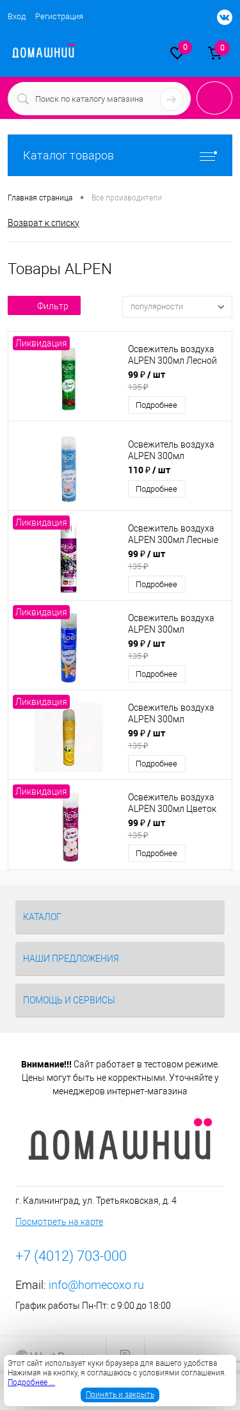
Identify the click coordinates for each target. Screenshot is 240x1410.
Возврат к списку (43, 223)
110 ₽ (149, 470)
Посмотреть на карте (59, 1222)
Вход (17, 16)
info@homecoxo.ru (96, 1285)
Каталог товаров (120, 155)
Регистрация (59, 16)
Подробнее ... (31, 1382)
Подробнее (156, 405)
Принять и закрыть (120, 1394)
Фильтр (44, 306)
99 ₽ (176, 380)
